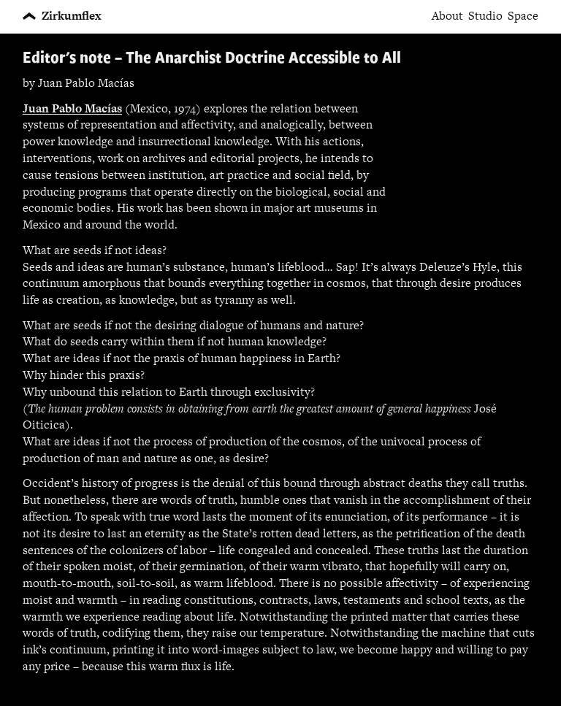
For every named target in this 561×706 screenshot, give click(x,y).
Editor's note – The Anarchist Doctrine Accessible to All (212, 56)
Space (523, 16)
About (447, 16)
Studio (485, 16)
